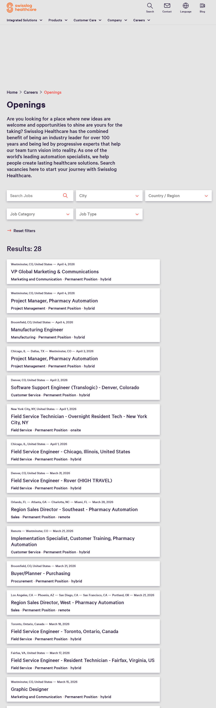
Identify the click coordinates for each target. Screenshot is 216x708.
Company (115, 20)
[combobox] (109, 195)
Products (55, 20)
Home (12, 92)
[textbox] (105, 195)
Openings (52, 92)
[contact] (167, 7)
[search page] (150, 7)
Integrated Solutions (22, 20)
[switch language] (185, 7)
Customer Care (85, 20)
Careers (139, 20)
